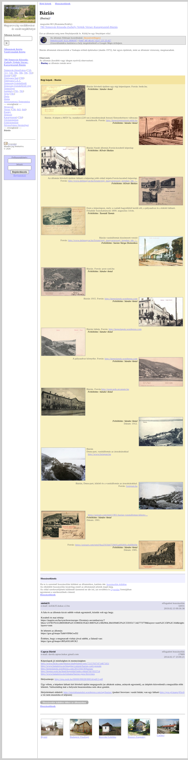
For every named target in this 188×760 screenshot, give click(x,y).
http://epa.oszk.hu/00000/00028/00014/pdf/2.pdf (79, 679)
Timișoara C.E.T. (12, 80)
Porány (7, 112)
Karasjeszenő (10, 117)
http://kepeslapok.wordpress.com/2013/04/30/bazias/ (67, 668)
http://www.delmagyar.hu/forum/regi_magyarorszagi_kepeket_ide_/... (102, 180)
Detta (6, 96)
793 (30, 72)
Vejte (6, 93)
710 (29, 70)
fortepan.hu (131, 486)
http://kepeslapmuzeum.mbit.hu (121, 120)
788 (21, 72)
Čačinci (161, 735)
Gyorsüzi (115, 589)
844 (24, 109)
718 (11, 72)
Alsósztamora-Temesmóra (17, 101)
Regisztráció (20, 175)
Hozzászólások (48, 594)
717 (6, 72)
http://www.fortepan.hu (99, 454)
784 (20, 117)
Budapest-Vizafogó (79, 737)
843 (19, 109)
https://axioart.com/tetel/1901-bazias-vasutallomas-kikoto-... (118, 514)
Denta (7, 99)
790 (26, 72)
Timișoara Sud (11, 78)
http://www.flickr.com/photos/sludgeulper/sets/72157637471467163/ (75, 663)
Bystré (44, 737)
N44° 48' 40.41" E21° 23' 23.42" (95, 40)
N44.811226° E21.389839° (63, 40)
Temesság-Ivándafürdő (15, 83)
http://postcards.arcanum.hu (115, 389)
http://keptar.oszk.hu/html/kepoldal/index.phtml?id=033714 (70, 671)
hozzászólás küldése (117, 584)
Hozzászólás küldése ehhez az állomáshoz (64, 702)
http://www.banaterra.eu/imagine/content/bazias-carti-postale (71, 666)
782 (21, 91)
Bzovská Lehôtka (107, 737)
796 (14, 109)
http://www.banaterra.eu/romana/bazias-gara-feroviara (68, 674)
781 (16, 91)
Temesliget (9, 88)
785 (12, 93)
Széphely (8, 91)
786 (16, 72)
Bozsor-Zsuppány (136, 737)
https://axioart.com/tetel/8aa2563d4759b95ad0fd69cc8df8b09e (106, 544)
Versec (7, 109)
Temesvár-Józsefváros (15, 70)
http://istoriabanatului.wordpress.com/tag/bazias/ (87, 692)
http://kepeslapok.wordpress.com (121, 298)
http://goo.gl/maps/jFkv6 (172, 692)
